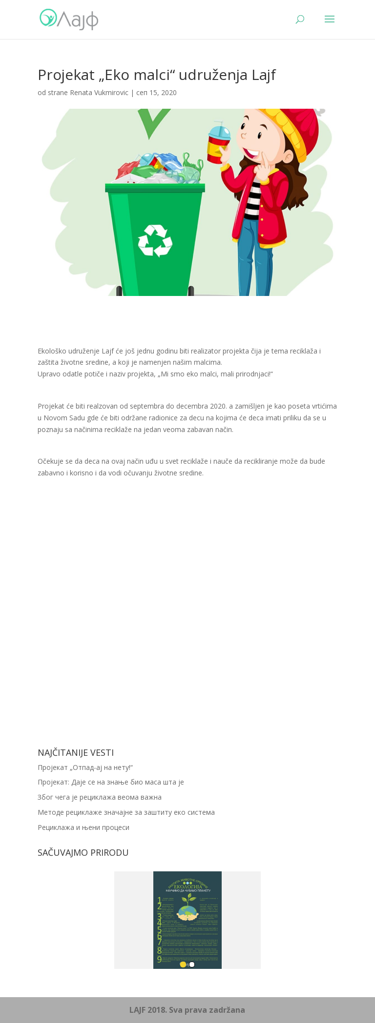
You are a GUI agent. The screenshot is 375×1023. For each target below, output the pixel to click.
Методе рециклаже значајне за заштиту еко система (126, 812)
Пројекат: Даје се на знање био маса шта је (111, 782)
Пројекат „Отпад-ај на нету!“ (85, 767)
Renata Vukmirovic (99, 92)
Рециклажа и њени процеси (83, 827)
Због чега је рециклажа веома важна (100, 797)
